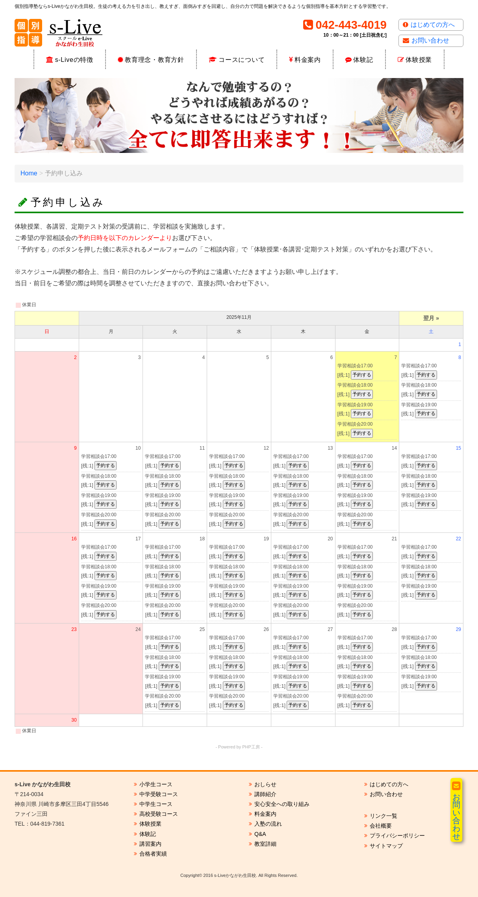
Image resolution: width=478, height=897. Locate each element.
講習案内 (150, 844)
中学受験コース (158, 794)
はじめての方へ (433, 24)
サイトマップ (386, 846)
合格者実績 (153, 853)
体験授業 (419, 59)
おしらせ (265, 784)
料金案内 (308, 59)
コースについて (242, 59)
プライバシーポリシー (397, 835)
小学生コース (155, 784)
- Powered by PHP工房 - (238, 746)
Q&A (260, 834)
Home (28, 173)
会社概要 (381, 826)
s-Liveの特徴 (74, 59)
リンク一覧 (383, 816)
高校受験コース (158, 814)
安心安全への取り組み (281, 804)
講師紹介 (265, 794)
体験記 (363, 59)
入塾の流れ (268, 824)
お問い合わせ (430, 40)
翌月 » (431, 318)
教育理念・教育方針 (154, 59)
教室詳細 (265, 844)
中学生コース (155, 804)
